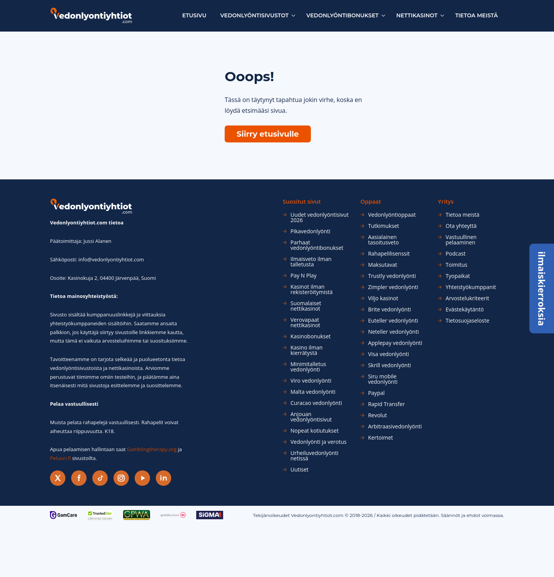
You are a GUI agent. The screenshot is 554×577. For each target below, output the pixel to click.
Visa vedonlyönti (388, 354)
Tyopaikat (458, 276)
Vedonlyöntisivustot (254, 15)
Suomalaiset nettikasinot (305, 306)
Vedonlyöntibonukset (342, 15)
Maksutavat (382, 265)
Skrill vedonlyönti (389, 365)
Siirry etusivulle (268, 134)
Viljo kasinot (383, 298)
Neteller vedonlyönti (393, 331)
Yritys (446, 201)
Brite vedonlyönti (389, 309)
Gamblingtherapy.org (152, 449)
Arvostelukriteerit (467, 298)
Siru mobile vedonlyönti (383, 379)
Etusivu (194, 15)
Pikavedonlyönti (310, 231)
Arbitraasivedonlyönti (395, 426)
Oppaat (370, 201)
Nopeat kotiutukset (314, 430)
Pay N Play (303, 275)
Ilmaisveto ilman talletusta (311, 261)
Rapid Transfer (386, 404)
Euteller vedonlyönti (393, 320)
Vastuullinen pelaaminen (461, 239)
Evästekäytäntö (465, 309)
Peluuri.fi (60, 458)
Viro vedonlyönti (310, 380)
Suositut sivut (302, 201)
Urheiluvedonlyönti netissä (314, 455)
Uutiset (299, 469)
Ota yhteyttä (461, 226)
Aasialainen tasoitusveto (383, 239)
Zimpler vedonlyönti (393, 287)
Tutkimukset (383, 226)
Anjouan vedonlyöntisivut (311, 416)
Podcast (456, 253)
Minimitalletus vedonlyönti (308, 366)
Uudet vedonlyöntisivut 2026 (319, 217)
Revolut (377, 415)
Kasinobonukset (310, 336)
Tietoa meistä (476, 15)
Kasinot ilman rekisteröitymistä (311, 289)
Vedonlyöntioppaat (392, 214)
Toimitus (456, 265)
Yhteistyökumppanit (471, 287)
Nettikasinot (416, 15)
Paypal (376, 393)
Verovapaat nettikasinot (305, 322)
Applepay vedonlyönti (395, 343)
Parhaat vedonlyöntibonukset (317, 245)
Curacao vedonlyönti (316, 403)
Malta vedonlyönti (312, 392)
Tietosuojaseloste (467, 320)
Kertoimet (380, 437)
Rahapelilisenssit (389, 253)
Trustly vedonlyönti (392, 276)
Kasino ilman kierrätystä (306, 350)
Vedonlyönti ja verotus (318, 442)
